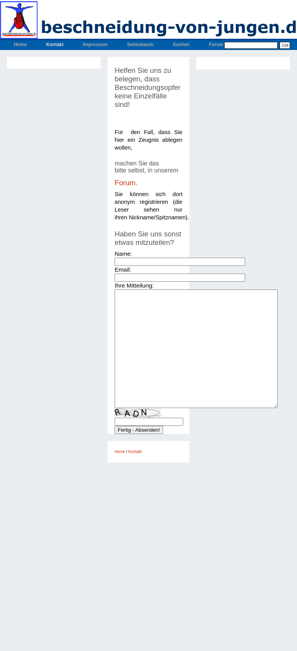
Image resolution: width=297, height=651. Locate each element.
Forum (216, 44)
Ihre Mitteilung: (134, 285)
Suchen (181, 44)
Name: (123, 253)
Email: (123, 269)
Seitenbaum (140, 44)
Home (20, 44)
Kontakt (55, 44)
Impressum (95, 44)
